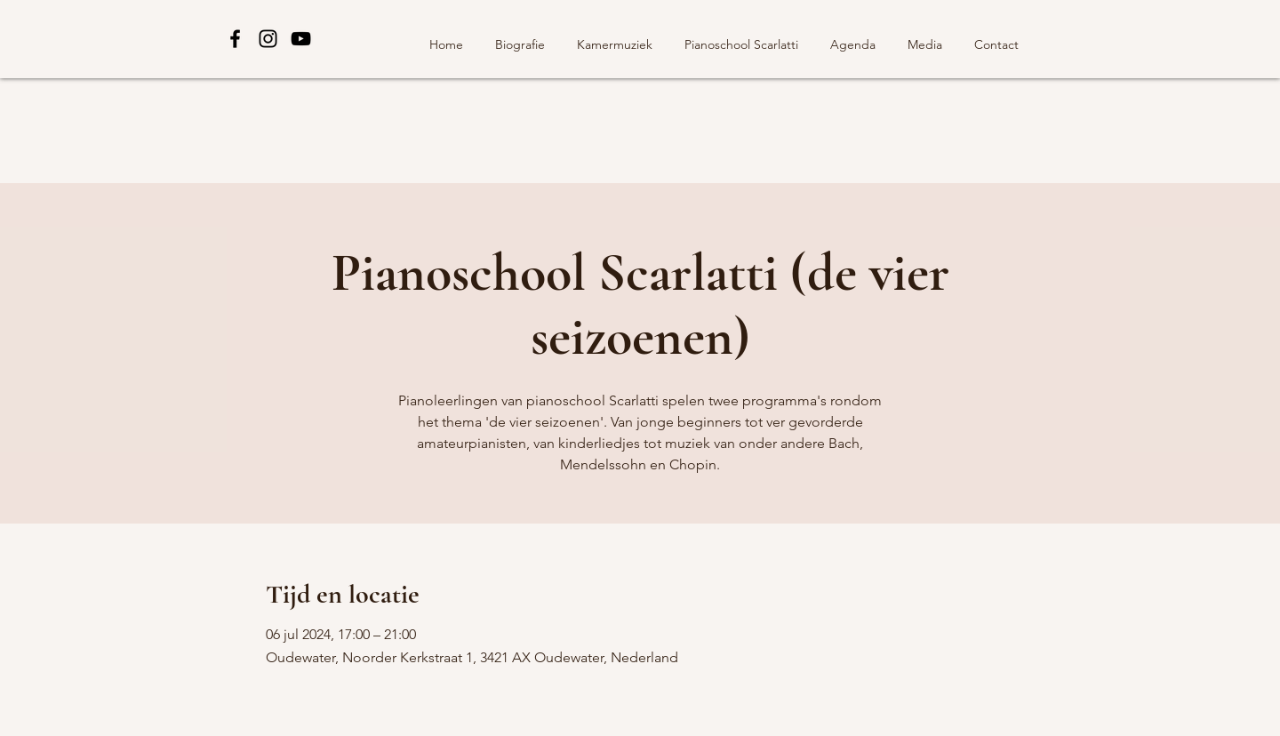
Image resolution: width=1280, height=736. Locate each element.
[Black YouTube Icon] (301, 39)
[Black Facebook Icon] (235, 39)
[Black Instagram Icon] (268, 39)
